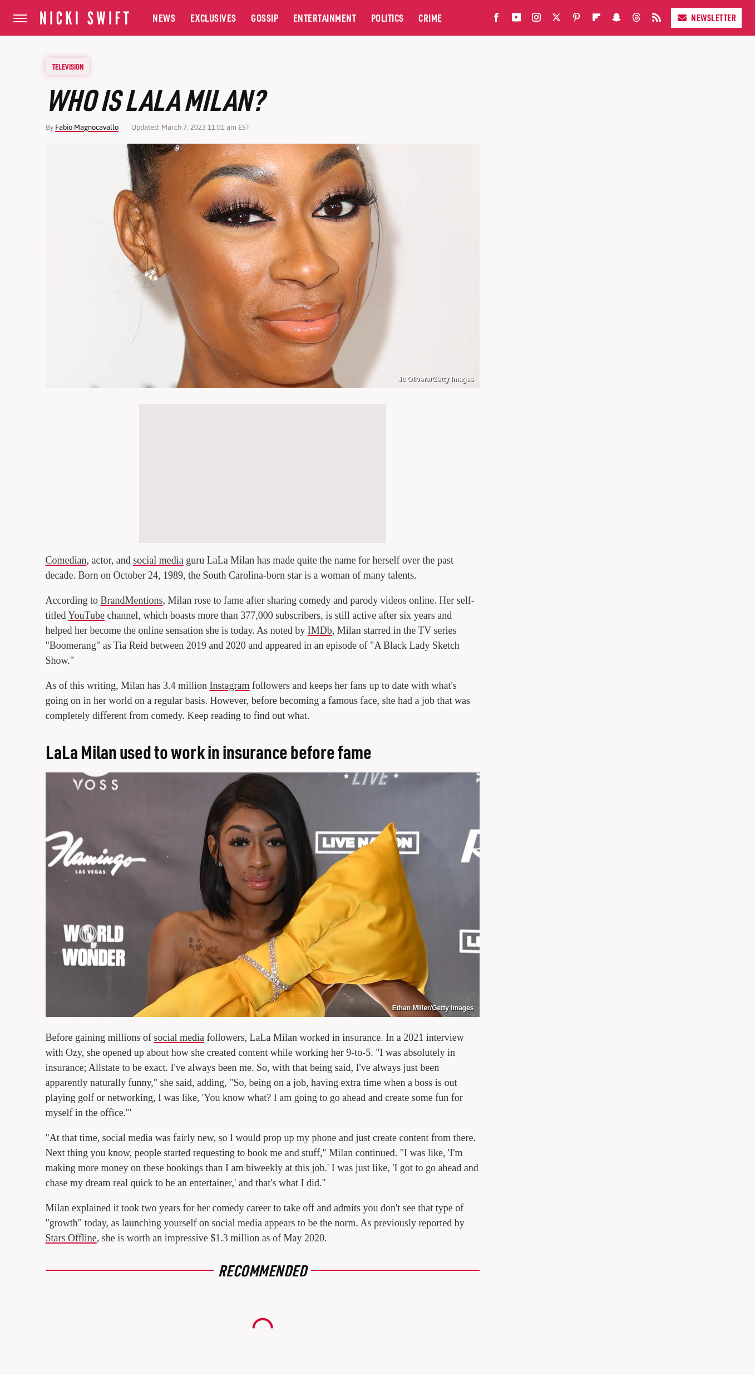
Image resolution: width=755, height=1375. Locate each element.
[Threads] (636, 20)
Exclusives (213, 17)
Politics (387, 17)
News (163, 17)
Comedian (66, 560)
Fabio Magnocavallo (87, 127)
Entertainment (325, 17)
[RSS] (656, 20)
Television (67, 66)
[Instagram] (536, 20)
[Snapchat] (616, 20)
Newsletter (706, 17)
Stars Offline (71, 1238)
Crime (430, 17)
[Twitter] (556, 20)
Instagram (230, 685)
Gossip (264, 17)
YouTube (86, 615)
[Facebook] (496, 20)
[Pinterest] (576, 20)
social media (158, 560)
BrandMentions (131, 600)
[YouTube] (516, 20)
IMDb (320, 630)
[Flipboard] (596, 20)
